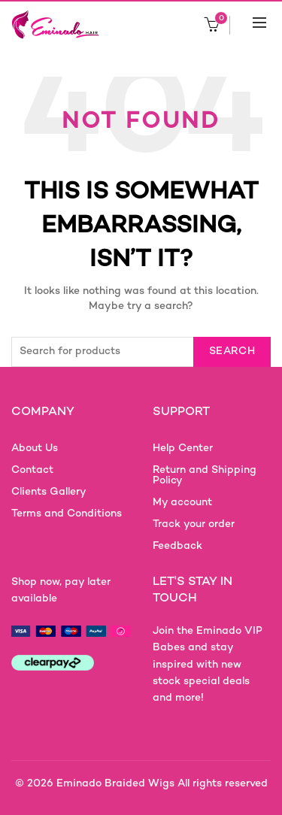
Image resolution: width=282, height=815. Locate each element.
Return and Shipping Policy (204, 475)
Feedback (177, 546)
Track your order (194, 524)
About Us (34, 448)
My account (182, 502)
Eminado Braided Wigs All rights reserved (162, 783)
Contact (32, 470)
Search (232, 351)
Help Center (183, 448)
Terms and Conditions (66, 514)
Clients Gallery (48, 492)
